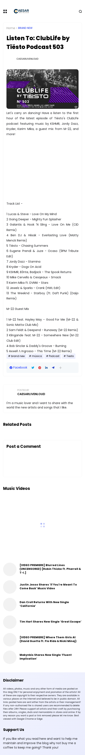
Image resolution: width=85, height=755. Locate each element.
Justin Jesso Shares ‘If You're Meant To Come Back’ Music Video (48, 586)
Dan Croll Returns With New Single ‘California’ (44, 604)
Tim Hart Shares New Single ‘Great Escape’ (50, 621)
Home (10, 28)
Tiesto (70, 356)
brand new (25, 28)
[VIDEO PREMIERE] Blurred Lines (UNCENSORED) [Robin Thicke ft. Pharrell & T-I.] (50, 568)
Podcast (54, 356)
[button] (60, 368)
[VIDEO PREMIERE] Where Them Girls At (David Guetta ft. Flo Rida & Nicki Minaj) (48, 639)
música (37, 356)
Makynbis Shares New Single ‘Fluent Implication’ (46, 656)
